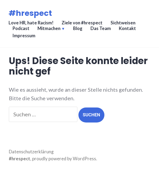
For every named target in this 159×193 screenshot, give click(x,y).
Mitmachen (48, 28)
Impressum (24, 35)
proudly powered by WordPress (64, 158)
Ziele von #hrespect (82, 22)
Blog (77, 28)
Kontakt (127, 28)
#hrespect (30, 13)
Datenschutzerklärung (31, 151)
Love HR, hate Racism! (31, 22)
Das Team (100, 28)
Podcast (21, 28)
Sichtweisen (123, 22)
